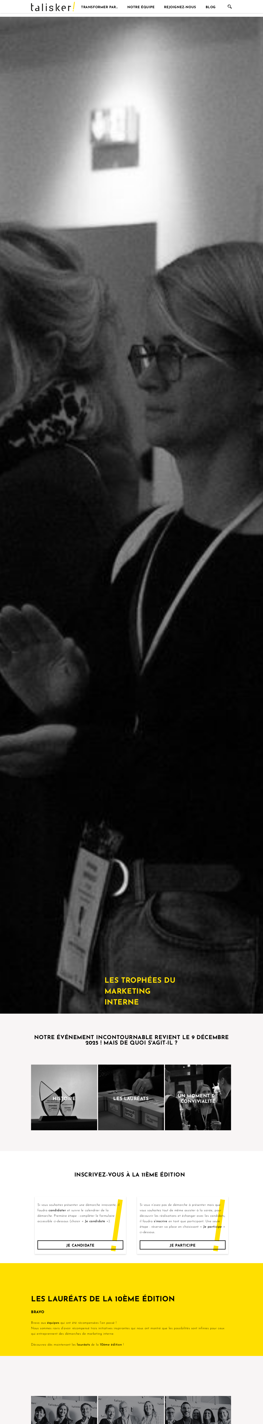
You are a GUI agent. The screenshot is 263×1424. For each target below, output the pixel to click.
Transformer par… (99, 6)
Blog (211, 6)
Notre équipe (141, 6)
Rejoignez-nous (180, 6)
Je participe (182, 1244)
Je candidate (80, 1244)
